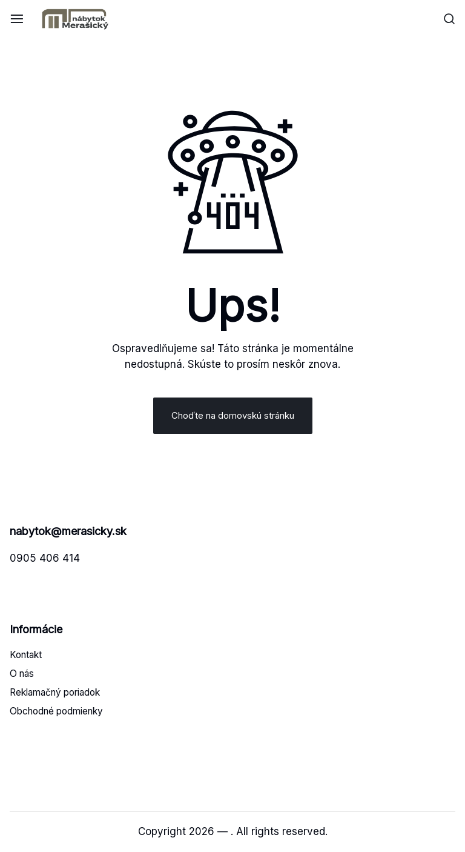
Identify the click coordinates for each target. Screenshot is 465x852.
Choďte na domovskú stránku (232, 415)
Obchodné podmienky (56, 711)
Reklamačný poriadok (55, 692)
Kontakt (26, 655)
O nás (22, 673)
